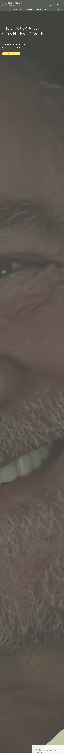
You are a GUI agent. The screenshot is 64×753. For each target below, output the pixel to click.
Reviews (38, 9)
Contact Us (58, 9)
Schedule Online (11, 53)
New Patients (28, 9)
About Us (5, 9)
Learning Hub (47, 9)
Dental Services (16, 9)
